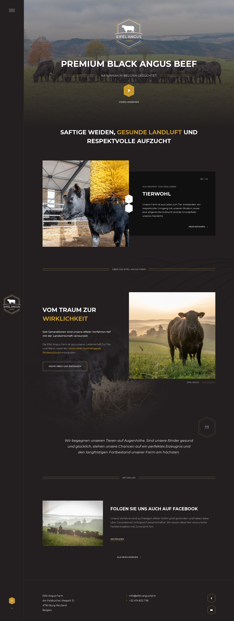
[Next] (129, 199)
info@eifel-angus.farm (142, 595)
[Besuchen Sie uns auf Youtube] (211, 610)
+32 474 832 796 (138, 600)
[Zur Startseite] (12, 304)
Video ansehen (129, 102)
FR (12, 608)
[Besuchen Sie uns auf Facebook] (211, 599)
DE (12, 600)
